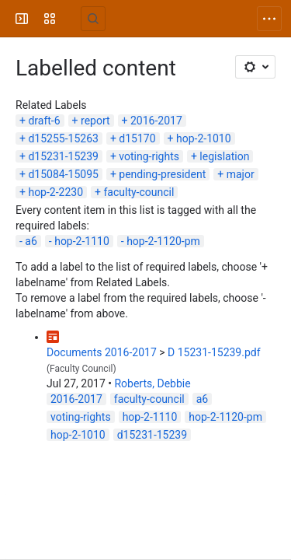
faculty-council (138, 192)
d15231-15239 (63, 156)
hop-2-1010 (203, 138)
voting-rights (149, 156)
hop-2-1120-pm (163, 241)
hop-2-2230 (55, 192)
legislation (224, 156)
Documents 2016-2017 (102, 352)
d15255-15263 (63, 138)
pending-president (162, 174)
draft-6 (44, 120)
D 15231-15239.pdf (214, 352)
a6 (30, 241)
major (241, 174)
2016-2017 (156, 120)
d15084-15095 (63, 174)
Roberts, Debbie (152, 383)
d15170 (137, 138)
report (95, 120)
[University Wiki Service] (71, 18)
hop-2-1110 (81, 241)
